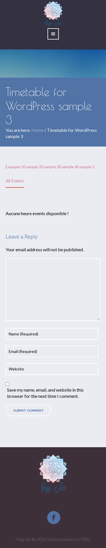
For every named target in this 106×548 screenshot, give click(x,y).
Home (37, 130)
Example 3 (50, 166)
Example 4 (68, 166)
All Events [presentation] (15, 181)
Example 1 (14, 166)
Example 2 (32, 166)
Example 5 (86, 166)
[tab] (15, 181)
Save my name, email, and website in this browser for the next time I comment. (45, 393)
